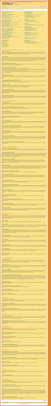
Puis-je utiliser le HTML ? (4, 41)
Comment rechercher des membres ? (29, 29)
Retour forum (6, 402)
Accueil (3, 402)
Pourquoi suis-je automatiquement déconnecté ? (7, 17)
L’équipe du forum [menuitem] (25, 402)
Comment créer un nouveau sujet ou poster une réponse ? (8, 29)
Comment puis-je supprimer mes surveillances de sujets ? (31, 35)
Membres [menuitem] (30, 402)
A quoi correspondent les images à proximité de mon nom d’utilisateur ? (10, 24)
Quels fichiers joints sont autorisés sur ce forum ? (30, 37)
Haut (2, 54)
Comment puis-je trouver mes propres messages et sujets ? (31, 30)
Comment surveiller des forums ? (28, 34)
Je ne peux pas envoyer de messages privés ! (30, 20)
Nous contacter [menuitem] (20, 402)
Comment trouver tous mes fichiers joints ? (30, 38)
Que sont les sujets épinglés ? (5, 45)
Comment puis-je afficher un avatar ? (6, 25)
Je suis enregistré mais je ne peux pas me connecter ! (8, 14)
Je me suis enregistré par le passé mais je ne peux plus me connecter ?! (10, 16)
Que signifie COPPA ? (4, 13)
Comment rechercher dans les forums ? (29, 27)
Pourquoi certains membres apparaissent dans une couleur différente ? (33, 16)
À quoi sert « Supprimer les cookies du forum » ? (7, 18)
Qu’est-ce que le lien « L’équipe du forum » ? (30, 17)
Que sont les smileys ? (4, 42)
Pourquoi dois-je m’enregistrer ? (5, 12)
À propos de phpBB (25, 382)
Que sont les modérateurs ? (28, 13)
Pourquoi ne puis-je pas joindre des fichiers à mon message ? (9, 34)
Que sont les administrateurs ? (28, 12)
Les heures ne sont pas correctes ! (6, 22)
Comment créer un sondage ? (5, 31)
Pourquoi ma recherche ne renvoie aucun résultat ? (31, 28)
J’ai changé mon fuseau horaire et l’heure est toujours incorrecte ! (9, 23)
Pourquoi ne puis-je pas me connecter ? (6, 15)
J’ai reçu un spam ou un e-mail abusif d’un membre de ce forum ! (32, 21)
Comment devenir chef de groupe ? (29, 15)
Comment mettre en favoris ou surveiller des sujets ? (31, 33)
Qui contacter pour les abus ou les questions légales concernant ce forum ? (33, 42)
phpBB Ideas (40, 385)
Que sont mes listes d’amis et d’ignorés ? (29, 24)
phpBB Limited (22, 381)
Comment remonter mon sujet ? (5, 38)
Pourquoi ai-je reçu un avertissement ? (6, 35)
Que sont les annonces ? (4, 44)
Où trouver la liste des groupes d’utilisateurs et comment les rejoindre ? (33, 14)
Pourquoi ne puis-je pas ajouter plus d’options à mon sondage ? (9, 32)
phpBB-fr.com (25, 404)
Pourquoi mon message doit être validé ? (6, 37)
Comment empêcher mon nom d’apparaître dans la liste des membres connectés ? (11, 21)
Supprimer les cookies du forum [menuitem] (35, 402)
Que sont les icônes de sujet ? (5, 46)
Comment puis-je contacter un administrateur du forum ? (31, 43)
